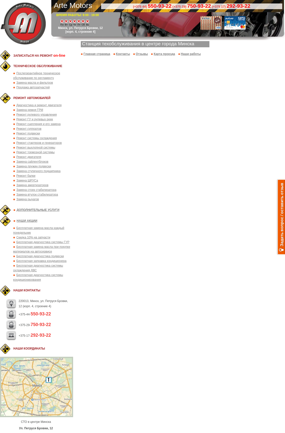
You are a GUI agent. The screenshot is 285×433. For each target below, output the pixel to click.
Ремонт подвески (28, 133)
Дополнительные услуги (38, 210)
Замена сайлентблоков (32, 161)
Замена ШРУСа (27, 180)
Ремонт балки (25, 176)
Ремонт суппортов (28, 128)
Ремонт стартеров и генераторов (39, 143)
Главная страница (97, 54)
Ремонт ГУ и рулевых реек (34, 119)
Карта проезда (164, 54)
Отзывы (142, 54)
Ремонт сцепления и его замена (38, 124)
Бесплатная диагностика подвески (40, 256)
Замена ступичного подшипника (38, 171)
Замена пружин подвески (33, 166)
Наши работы (191, 54)
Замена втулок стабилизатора (37, 194)
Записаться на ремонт (39, 55)
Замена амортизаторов (32, 185)
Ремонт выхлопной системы (35, 147)
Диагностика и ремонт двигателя (38, 105)
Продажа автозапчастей (33, 87)
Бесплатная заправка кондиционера (41, 261)
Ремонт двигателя (28, 157)
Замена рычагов (27, 199)
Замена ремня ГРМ (29, 110)
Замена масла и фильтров (34, 82)
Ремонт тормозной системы (35, 152)
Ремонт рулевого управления (36, 114)
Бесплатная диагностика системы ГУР (42, 242)
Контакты (123, 54)
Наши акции (27, 221)
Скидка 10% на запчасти (33, 237)
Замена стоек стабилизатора (36, 190)
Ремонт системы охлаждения (36, 138)
